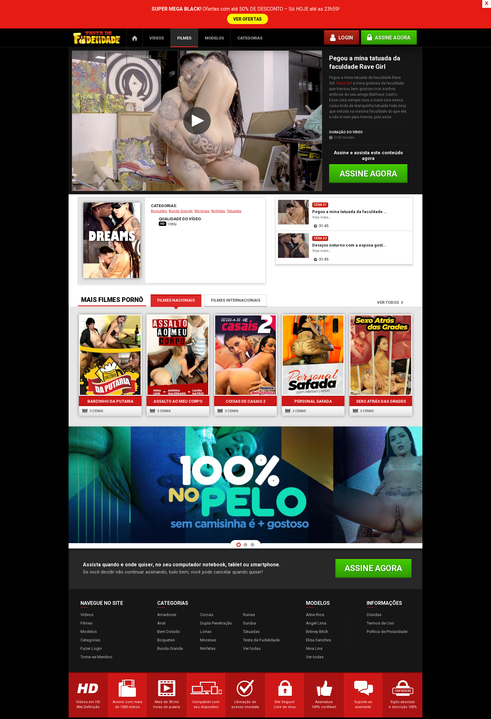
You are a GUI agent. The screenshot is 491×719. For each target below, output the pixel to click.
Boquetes (159, 207)
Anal (161, 619)
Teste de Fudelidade (261, 636)
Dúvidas (142, 53)
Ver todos (388, 298)
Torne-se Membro (96, 653)
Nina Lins (314, 644)
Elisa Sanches (318, 636)
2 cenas (295, 407)
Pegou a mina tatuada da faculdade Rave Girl (350, 208)
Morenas (201, 207)
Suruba (249, 619)
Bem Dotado (168, 627)
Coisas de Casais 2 (245, 397)
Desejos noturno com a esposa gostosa (350, 241)
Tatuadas (234, 207)
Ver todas (252, 644)
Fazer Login (91, 644)
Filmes (184, 34)
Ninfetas (218, 207)
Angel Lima (316, 619)
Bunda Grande (181, 207)
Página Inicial (134, 34)
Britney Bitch (317, 627)
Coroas (206, 611)
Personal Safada (313, 397)
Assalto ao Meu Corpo (177, 397)
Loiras (205, 627)
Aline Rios (315, 611)
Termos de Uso (380, 619)
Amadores (166, 611)
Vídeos (156, 34)
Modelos (214, 34)
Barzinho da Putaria (110, 397)
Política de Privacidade (387, 627)
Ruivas (249, 611)
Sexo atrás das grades (381, 397)
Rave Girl (344, 79)
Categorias (249, 34)
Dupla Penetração (216, 619)
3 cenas (92, 407)
